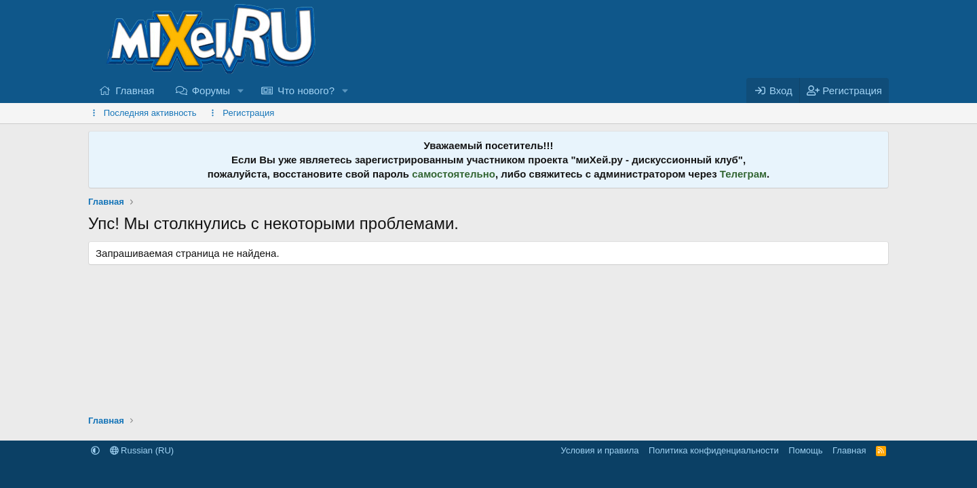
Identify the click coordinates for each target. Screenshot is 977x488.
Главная (134, 90)
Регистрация (248, 113)
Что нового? (305, 90)
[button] (240, 90)
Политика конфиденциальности (714, 450)
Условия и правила (600, 450)
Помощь (805, 450)
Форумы (211, 90)
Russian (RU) (142, 450)
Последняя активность (150, 113)
